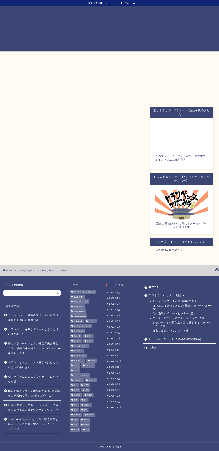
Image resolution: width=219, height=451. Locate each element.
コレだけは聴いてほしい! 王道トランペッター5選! (182, 307)
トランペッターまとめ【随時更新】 (175, 301)
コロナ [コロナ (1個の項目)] (89, 336)
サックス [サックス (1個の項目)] (77, 341)
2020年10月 (115, 367)
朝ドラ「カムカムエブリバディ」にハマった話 (33, 379)
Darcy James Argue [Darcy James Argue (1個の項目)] (81, 302)
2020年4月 (114, 401)
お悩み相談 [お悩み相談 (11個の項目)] (78, 321)
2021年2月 (114, 344)
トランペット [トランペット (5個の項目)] (79, 361)
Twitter (170, 56)
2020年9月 (114, 373)
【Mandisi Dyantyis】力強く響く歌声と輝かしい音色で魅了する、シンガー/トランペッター (33, 424)
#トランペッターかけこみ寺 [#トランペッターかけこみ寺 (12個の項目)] (84, 292)
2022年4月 (114, 298)
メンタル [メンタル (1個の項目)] (92, 380)
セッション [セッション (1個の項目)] (78, 351)
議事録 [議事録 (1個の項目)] (86, 425)
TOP (48, 56)
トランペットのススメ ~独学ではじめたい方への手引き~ (33, 365)
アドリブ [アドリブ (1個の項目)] (92, 321)
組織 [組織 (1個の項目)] (75, 420)
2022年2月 (114, 304)
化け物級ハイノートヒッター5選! (173, 313)
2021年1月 (114, 350)
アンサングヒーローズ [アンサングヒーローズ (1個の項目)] (82, 326)
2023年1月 (114, 292)
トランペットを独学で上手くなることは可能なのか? (33, 332)
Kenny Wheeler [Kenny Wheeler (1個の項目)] (79, 312)
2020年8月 (114, 379)
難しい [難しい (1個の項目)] (76, 429)
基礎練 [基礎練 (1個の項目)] (89, 395)
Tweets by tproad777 (168, 250)
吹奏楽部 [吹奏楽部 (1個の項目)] (77, 395)
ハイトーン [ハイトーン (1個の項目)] (89, 366)
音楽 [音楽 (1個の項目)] (87, 429)
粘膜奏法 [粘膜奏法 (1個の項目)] (90, 415)
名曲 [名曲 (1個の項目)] (87, 390)
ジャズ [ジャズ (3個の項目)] (89, 341)
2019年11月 (115, 407)
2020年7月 (114, 384)
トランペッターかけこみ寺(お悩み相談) (131, 56)
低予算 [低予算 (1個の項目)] (86, 385)
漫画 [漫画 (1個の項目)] (75, 410)
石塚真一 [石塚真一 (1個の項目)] (77, 415)
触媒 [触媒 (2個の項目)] (75, 425)
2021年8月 (114, 310)
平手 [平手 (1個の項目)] (85, 400)
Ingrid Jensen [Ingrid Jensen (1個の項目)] (79, 307)
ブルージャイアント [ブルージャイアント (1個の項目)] (81, 375)
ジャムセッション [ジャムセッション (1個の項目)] (80, 346)
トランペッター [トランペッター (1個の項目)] (80, 356)
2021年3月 (114, 338)
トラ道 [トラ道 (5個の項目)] (92, 361)
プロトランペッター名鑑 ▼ (80, 56)
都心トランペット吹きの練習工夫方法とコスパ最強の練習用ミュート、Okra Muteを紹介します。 (34, 348)
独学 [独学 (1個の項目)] (85, 410)
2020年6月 (114, 390)
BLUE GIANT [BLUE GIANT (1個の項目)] (78, 297)
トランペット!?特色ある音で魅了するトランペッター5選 (182, 324)
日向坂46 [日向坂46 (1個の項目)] (87, 405)
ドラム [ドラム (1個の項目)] (76, 366)
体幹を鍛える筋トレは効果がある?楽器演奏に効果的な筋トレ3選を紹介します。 (34, 393)
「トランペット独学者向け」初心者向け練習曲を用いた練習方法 (33, 317)
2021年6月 (114, 321)
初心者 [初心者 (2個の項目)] (76, 390)
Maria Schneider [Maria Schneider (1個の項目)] (80, 317)
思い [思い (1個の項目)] (75, 405)
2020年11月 (115, 361)
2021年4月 (114, 332)
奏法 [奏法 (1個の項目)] (75, 400)
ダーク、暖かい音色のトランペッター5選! (179, 318)
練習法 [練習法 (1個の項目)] (86, 420)
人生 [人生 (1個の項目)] (75, 385)
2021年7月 (114, 315)
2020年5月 (114, 396)
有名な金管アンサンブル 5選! (171, 330)
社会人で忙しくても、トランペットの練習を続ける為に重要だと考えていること (33, 407)
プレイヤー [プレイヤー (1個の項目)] (78, 380)
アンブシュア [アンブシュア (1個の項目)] (79, 331)
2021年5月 (114, 327)
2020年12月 (115, 355)
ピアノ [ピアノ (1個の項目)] (76, 370)
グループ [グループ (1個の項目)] (77, 336)
